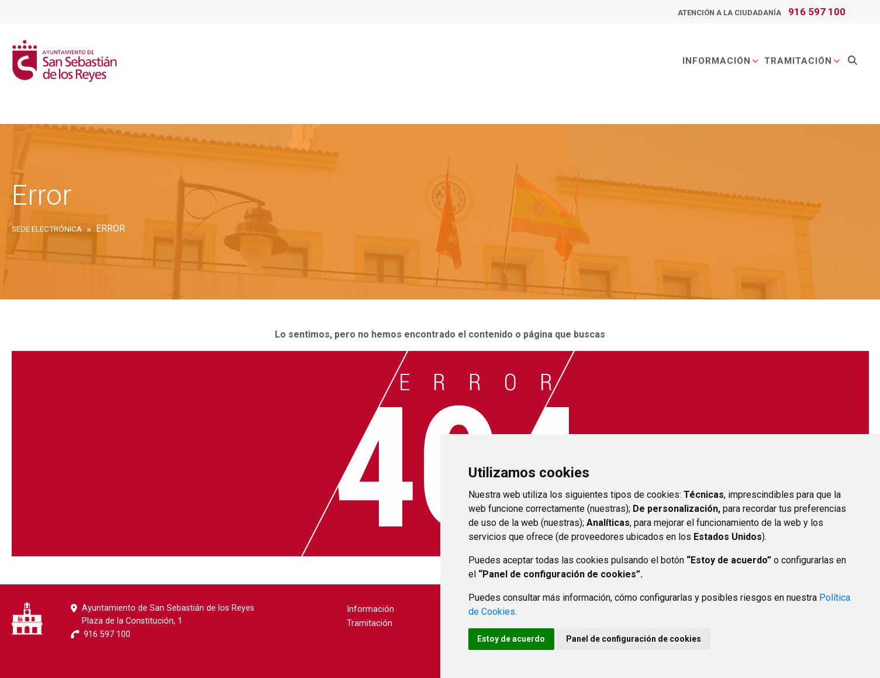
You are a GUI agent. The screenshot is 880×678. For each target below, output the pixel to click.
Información (721, 61)
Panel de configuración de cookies (634, 638)
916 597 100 (817, 12)
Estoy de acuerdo (512, 638)
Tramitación (802, 61)
